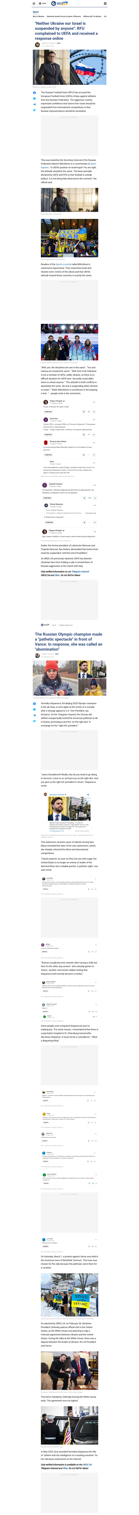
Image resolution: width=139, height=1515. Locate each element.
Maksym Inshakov (48, 654)
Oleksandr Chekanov (49, 43)
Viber (57, 575)
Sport (58, 43)
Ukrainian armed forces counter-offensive (64, 16)
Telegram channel (80, 571)
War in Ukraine (38, 16)
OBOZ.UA (87, 1464)
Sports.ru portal (63, 264)
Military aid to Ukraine (92, 16)
